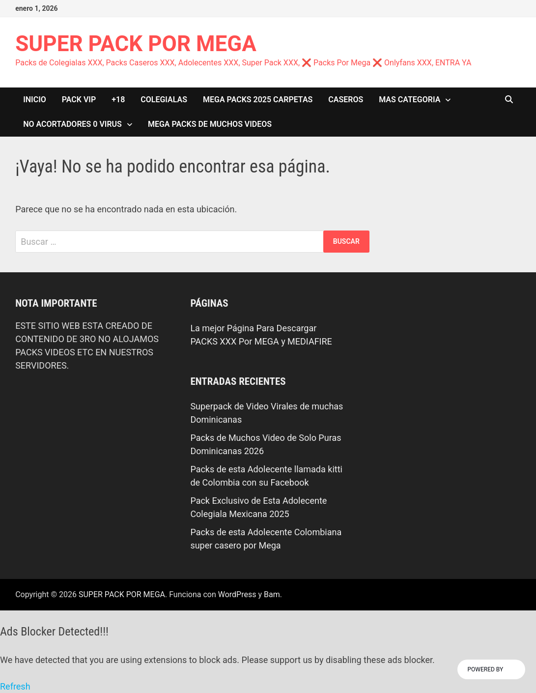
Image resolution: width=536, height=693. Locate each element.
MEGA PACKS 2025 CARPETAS (257, 99)
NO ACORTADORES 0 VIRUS (72, 124)
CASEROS (345, 99)
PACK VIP (79, 99)
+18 (118, 99)
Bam (272, 594)
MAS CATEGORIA (409, 99)
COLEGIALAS (164, 99)
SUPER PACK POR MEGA (135, 44)
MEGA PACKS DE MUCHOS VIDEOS (210, 124)
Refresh (15, 686)
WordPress (237, 594)
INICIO (34, 99)
